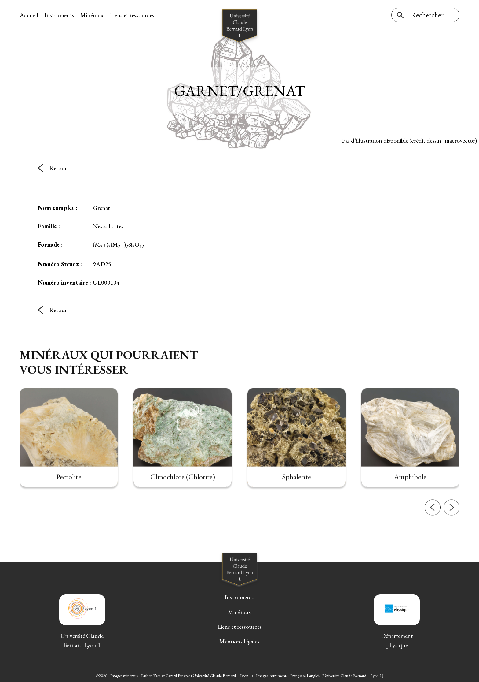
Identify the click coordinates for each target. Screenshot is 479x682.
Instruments (59, 15)
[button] (433, 526)
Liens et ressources (132, 15)
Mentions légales (239, 641)
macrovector (460, 140)
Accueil (29, 15)
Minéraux (92, 15)
